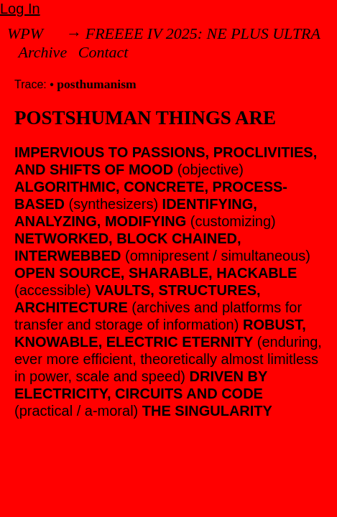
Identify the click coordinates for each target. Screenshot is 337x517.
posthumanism (97, 84)
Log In (20, 9)
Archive (43, 52)
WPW (25, 33)
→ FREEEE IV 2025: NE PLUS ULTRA (192, 33)
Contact (103, 52)
